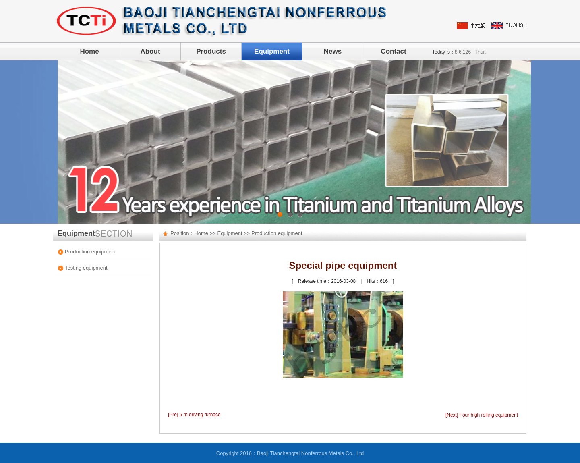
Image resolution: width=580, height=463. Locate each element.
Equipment (272, 51)
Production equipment (90, 252)
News (333, 51)
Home (89, 51)
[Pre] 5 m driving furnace (194, 414)
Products (211, 51)
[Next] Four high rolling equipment (481, 415)
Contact (393, 51)
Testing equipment (86, 268)
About (150, 51)
